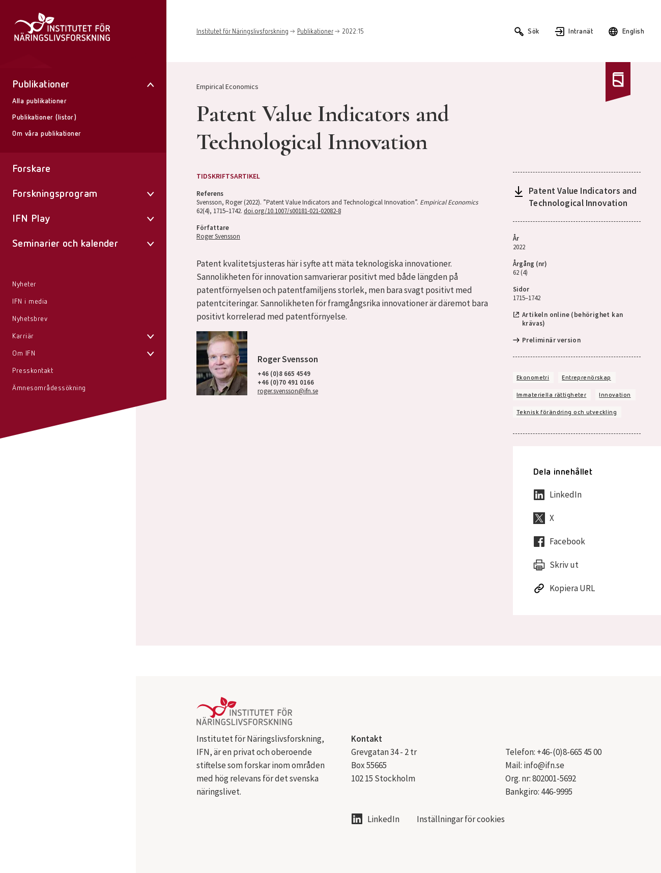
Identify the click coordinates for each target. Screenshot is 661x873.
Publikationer (315, 31)
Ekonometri (532, 378)
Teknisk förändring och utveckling (566, 413)
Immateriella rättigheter (551, 395)
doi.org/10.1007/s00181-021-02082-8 (292, 211)
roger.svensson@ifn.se (287, 391)
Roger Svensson (218, 236)
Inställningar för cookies (461, 819)
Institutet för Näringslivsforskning (242, 31)
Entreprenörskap (586, 378)
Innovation (614, 395)
